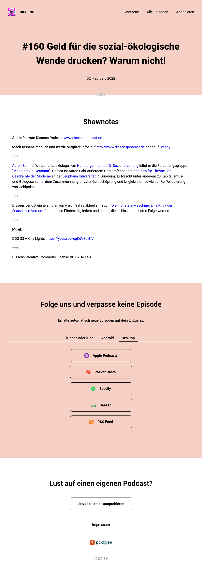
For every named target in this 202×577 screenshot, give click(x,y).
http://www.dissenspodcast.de (120, 147)
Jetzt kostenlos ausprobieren (101, 504)
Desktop (128, 338)
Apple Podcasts (105, 355)
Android (107, 338)
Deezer (105, 405)
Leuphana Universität (79, 176)
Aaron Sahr (21, 165)
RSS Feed (105, 422)
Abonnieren (185, 12)
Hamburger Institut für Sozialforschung (107, 165)
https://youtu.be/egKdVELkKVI (71, 238)
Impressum (101, 525)
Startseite (131, 12)
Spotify (105, 389)
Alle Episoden (157, 12)
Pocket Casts (105, 372)
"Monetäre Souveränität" (31, 171)
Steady (165, 147)
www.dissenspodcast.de (83, 138)
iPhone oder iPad (80, 338)
